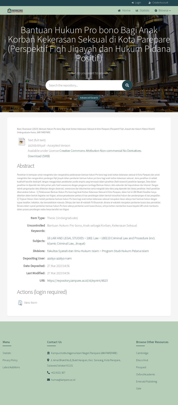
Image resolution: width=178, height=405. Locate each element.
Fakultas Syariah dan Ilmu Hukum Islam (73, 251)
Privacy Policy (10, 360)
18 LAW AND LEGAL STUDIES (65, 238)
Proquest (141, 367)
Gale (138, 388)
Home (124, 10)
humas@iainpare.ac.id (61, 379)
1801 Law (93, 238)
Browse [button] (163, 10)
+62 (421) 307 (56, 372)
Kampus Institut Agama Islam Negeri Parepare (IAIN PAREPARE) (82, 353)
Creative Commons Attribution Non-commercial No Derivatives (100, 151)
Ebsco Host (142, 360)
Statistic (142, 10)
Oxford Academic (145, 374)
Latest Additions (11, 367)
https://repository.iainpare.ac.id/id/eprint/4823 (77, 281)
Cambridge (142, 353)
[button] (20, 302)
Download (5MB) (39, 156)
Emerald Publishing (146, 381)
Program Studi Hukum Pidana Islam (125, 251)
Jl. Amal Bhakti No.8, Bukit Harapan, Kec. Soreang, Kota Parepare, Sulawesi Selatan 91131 (84, 362)
